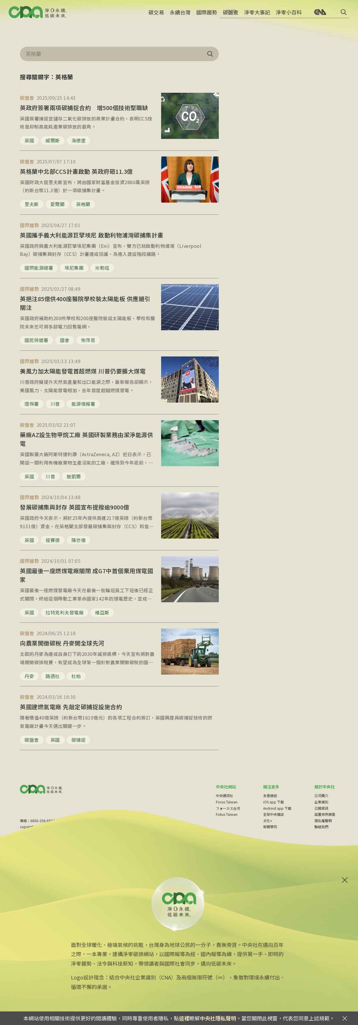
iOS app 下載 (273, 801)
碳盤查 (230, 16)
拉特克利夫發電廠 (65, 612)
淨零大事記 (257, 16)
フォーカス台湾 (228, 808)
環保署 (32, 403)
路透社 (53, 676)
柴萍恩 (88, 340)
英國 (29, 140)
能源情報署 (83, 403)
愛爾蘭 (57, 204)
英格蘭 (83, 204)
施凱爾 (74, 476)
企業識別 (321, 801)
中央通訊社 (224, 795)
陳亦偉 (78, 540)
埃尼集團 (74, 267)
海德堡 (78, 140)
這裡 (184, 1018)
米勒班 (102, 267)
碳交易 (156, 16)
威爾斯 (53, 140)
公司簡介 (321, 795)
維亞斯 (102, 612)
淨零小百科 (289, 16)
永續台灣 (180, 16)
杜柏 (76, 676)
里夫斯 (32, 204)
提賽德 (53, 540)
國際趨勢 (206, 16)
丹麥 (29, 676)
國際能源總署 (39, 267)
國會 (64, 340)
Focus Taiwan (227, 801)
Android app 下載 (277, 808)
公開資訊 (321, 808)
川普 (55, 403)
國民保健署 (36, 340)
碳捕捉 (78, 739)
